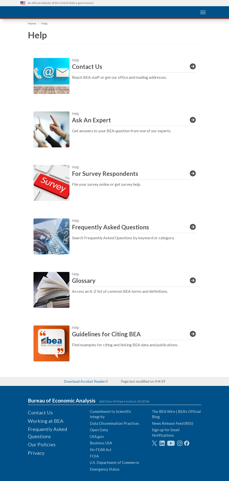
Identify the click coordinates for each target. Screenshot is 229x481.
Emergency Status (105, 469)
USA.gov (97, 436)
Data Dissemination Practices (114, 423)
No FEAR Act (100, 449)
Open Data (99, 430)
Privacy (36, 453)
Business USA (101, 443)
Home (32, 23)
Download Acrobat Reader (84, 381)
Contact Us (40, 412)
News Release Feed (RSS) (172, 423)
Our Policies (42, 444)
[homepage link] (57, 12)
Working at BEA (46, 421)
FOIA (94, 456)
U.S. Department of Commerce (114, 462)
